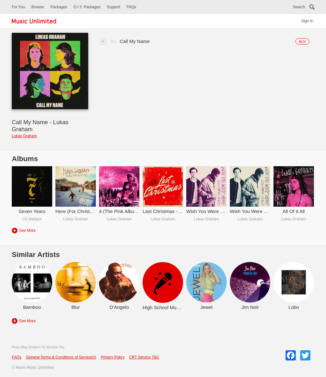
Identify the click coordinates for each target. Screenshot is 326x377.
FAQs (131, 7)
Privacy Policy (112, 357)
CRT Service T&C (144, 357)
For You (18, 7)
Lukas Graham (24, 136)
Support (113, 7)
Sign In (307, 21)
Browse (37, 7)
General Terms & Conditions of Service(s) (61, 357)
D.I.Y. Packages (87, 7)
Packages (58, 7)
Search (299, 7)
